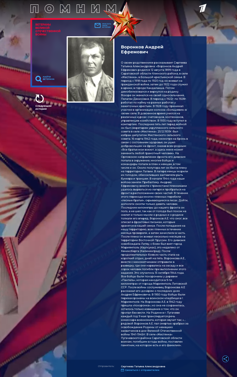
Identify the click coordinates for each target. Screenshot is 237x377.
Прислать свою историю (106, 25)
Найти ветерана (48, 78)
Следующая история (43, 107)
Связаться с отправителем (142, 370)
